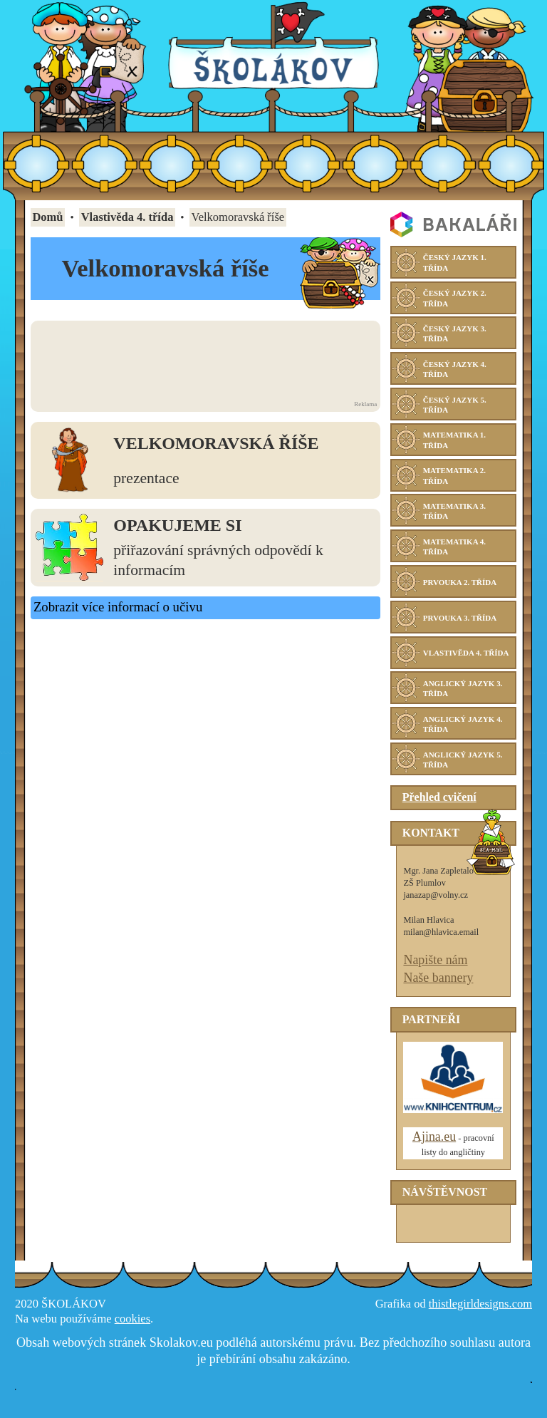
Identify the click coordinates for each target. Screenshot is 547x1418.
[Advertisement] (205, 359)
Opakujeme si (177, 525)
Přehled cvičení (439, 813)
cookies (132, 1333)
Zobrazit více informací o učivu (117, 606)
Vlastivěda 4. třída (127, 217)
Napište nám (435, 975)
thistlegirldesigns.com (480, 1318)
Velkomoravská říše (215, 443)
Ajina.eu (434, 1152)
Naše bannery (438, 992)
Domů (47, 217)
